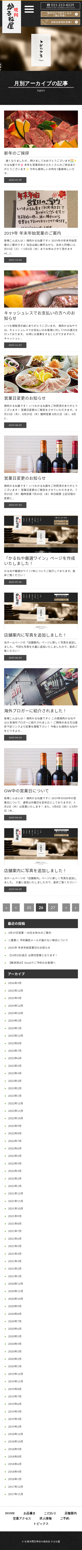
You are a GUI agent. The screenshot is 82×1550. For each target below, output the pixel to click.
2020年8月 (15, 1313)
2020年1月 (15, 1366)
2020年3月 (15, 1351)
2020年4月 (15, 1343)
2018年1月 (15, 1479)
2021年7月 (15, 1231)
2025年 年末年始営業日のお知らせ (29, 947)
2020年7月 (15, 1321)
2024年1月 (15, 1028)
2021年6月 (15, 1238)
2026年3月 (15, 983)
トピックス (41, 1523)
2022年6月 (15, 1148)
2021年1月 (15, 1276)
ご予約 (64, 1518)
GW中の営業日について (26, 790)
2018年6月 (15, 1464)
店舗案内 (71, 1513)
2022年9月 (15, 1125)
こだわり (50, 1513)
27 (53, 907)
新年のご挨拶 (16, 153)
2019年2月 (15, 1426)
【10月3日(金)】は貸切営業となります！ (33, 955)
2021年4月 (15, 1253)
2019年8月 (15, 1389)
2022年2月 (15, 1178)
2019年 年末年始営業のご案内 (32, 233)
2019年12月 (15, 1373)
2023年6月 (15, 1058)
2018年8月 (15, 1456)
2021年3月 (15, 1261)
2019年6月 (15, 1403)
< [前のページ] (16, 907)
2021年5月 (15, 1246)
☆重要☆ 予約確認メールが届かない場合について (38, 940)
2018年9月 (15, 1449)
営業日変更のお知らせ (25, 398)
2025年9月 (15, 998)
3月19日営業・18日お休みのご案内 (29, 932)
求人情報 (45, 1518)
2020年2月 (15, 1358)
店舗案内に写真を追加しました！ (35, 634)
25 (29, 907)
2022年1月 (15, 1186)
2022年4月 (15, 1163)
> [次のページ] (66, 907)
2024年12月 (15, 1005)
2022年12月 (15, 1103)
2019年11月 (15, 1381)
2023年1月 (15, 1095)
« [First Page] (6, 907)
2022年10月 (15, 1118)
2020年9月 (15, 1306)
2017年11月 (15, 1494)
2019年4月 (15, 1411)
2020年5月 (15, 1336)
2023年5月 (15, 1065)
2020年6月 (15, 1328)
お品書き (29, 1513)
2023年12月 (15, 1035)
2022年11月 (15, 1110)
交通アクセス (22, 1518)
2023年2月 (15, 1088)
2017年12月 (15, 1486)
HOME (10, 1513)
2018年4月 (15, 1471)
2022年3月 (15, 1170)
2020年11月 (15, 1291)
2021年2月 (15, 1268)
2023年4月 (15, 1073)
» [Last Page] (75, 907)
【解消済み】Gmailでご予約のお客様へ (32, 962)
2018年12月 (15, 1434)
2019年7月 (15, 1396)
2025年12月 (15, 990)
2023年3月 (15, 1080)
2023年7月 (15, 1050)
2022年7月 (15, 1140)
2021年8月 (15, 1223)
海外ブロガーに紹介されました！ (35, 710)
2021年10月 (15, 1208)
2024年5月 (15, 1020)
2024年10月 (15, 1013)
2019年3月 (15, 1418)
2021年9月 (15, 1216)
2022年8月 (15, 1133)
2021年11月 (15, 1201)
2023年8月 (15, 1043)
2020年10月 (15, 1298)
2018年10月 (15, 1441)
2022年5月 (15, 1155)
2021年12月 (15, 1193)
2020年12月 (15, 1283)
